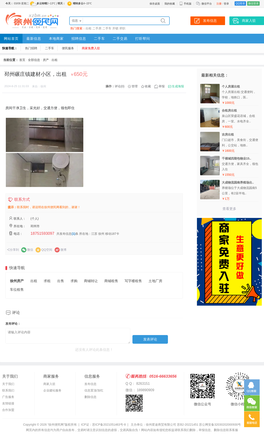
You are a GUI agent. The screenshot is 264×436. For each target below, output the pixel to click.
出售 (60, 281)
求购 (74, 281)
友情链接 (8, 403)
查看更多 (229, 209)
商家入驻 (49, 384)
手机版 (185, 3)
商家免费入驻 (91, 48)
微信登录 (253, 3)
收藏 (148, 86)
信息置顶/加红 (93, 390)
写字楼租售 (133, 281)
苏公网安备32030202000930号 (220, 424)
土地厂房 (155, 281)
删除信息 (90, 397)
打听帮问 (142, 38)
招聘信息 (78, 38)
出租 (88, 28)
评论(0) (119, 86)
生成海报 (178, 86)
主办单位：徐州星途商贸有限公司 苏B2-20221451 (164, 424)
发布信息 (90, 384)
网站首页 (11, 38)
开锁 (115, 28)
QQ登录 (240, 3)
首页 (22, 60)
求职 (122, 28)
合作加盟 (8, 410)
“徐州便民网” (56, 424)
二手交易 (120, 38)
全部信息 (34, 60)
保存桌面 (155, 3)
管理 (135, 86)
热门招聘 (31, 48)
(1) (73, 233)
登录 (226, 3)
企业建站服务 (52, 390)
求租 (47, 281)
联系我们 (8, 390)
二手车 (106, 28)
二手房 (96, 28)
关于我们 (8, 384)
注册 (219, 3)
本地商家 (56, 38)
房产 (46, 60)
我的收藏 (169, 3)
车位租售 (17, 289)
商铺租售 (111, 281)
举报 (162, 86)
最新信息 (33, 38)
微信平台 (206, 3)
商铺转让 (91, 281)
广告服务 (8, 397)
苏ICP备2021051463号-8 (109, 424)
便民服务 (68, 48)
